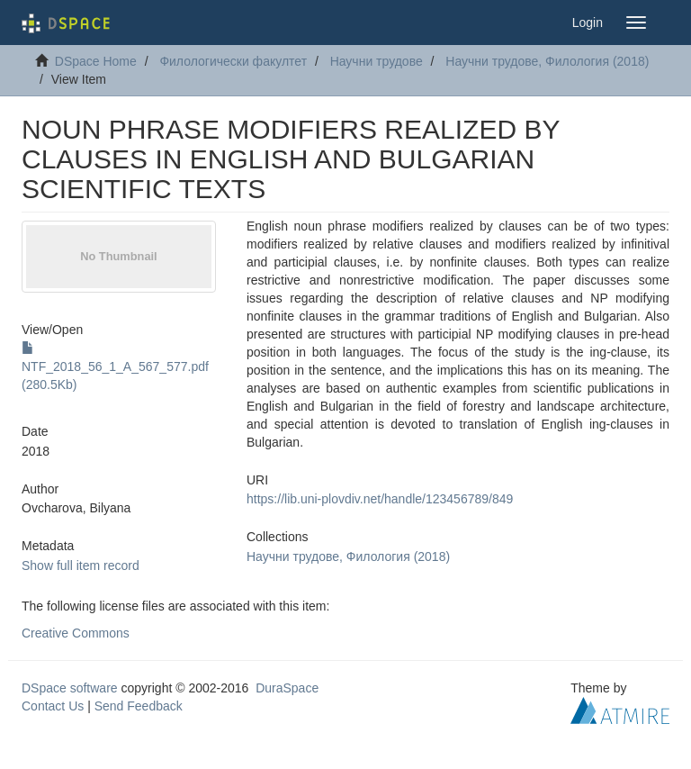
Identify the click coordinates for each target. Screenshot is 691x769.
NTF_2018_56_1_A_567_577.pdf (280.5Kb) (115, 366)
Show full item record (80, 565)
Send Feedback (138, 706)
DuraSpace (287, 688)
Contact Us (53, 706)
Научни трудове (376, 61)
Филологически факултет (233, 61)
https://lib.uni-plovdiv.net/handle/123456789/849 (380, 499)
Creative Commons (76, 633)
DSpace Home (96, 61)
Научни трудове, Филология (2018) (547, 61)
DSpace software (70, 688)
